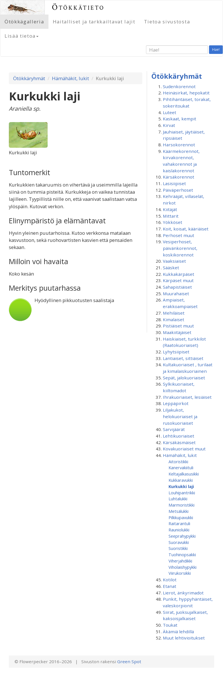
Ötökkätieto (78, 7)
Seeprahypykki (182, 536)
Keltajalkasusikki (184, 474)
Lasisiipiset (174, 183)
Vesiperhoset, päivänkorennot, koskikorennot (180, 248)
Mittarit (171, 216)
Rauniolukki (179, 530)
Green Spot (129, 661)
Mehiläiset (174, 313)
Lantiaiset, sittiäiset (183, 358)
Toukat (170, 625)
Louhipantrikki (182, 492)
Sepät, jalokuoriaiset (184, 378)
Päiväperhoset (178, 190)
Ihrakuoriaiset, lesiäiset (187, 397)
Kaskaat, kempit (179, 119)
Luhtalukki (178, 498)
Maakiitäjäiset (177, 332)
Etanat (169, 586)
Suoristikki (178, 548)
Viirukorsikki (180, 573)
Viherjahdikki (180, 561)
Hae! (216, 49)
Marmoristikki (181, 505)
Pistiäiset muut (178, 326)
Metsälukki (178, 511)
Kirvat (169, 125)
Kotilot (170, 579)
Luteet (169, 112)
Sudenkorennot (179, 86)
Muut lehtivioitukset (184, 638)
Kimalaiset (173, 319)
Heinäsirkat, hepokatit (186, 93)
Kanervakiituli (181, 467)
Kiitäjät (170, 209)
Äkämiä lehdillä (178, 631)
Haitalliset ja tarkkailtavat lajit (94, 21)
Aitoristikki (178, 461)
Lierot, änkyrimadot (183, 593)
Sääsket (171, 267)
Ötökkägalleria (24, 21)
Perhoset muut (178, 235)
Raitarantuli (179, 523)
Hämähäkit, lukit (70, 78)
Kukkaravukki (181, 480)
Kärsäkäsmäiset (179, 442)
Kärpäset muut (178, 280)
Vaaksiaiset (174, 261)
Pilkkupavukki (181, 517)
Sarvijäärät (174, 429)
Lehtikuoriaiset (178, 436)
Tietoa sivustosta (167, 21)
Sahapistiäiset (177, 287)
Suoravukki (179, 542)
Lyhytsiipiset (176, 352)
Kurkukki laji (181, 486)
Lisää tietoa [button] (21, 36)
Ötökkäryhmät (29, 78)
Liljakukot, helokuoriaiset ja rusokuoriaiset (180, 416)
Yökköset (172, 222)
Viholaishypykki (182, 567)
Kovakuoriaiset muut (184, 449)
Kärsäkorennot (178, 177)
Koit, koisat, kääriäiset (185, 229)
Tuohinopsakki (182, 554)
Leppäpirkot (175, 403)
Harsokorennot (179, 144)
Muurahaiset (176, 293)
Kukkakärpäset (178, 274)
